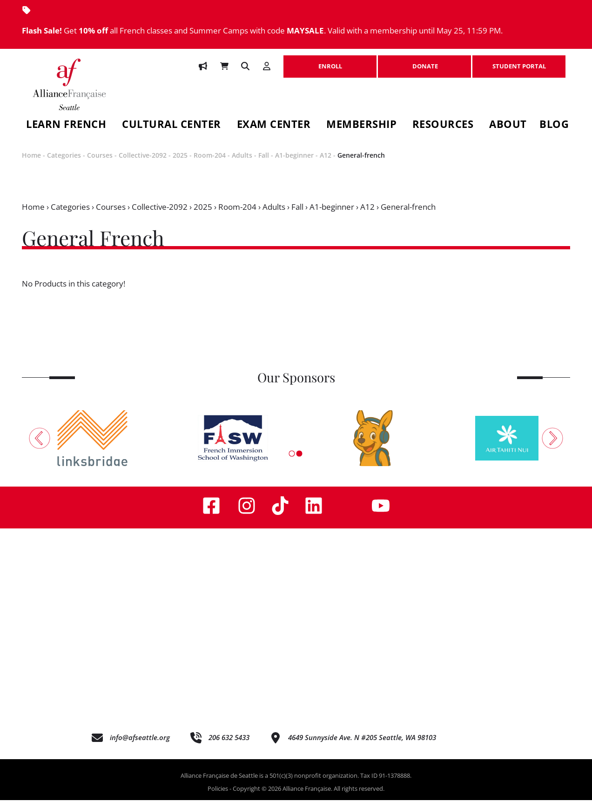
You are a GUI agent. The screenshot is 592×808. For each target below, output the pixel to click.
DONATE (424, 61)
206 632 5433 (229, 744)
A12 (325, 162)
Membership (361, 125)
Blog (554, 125)
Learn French (66, 125)
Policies (218, 796)
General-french (361, 162)
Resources (443, 125)
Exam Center (274, 125)
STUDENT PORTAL (518, 61)
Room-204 (210, 162)
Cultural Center (171, 125)
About (508, 125)
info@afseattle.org (140, 744)
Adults (242, 162)
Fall (263, 162)
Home (31, 162)
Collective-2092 (143, 162)
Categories (64, 162)
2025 (180, 162)
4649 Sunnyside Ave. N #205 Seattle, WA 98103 (362, 744)
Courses (100, 162)
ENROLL (330, 61)
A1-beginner (294, 162)
